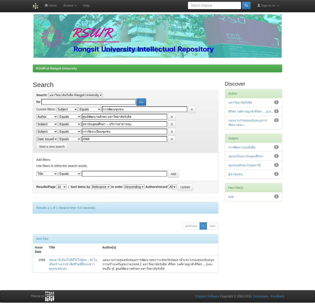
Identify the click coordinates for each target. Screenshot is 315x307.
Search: (41, 95)
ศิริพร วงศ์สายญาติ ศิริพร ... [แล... (251, 111)
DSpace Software (207, 296)
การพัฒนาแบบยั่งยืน (242, 147)
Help (86, 5)
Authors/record (156, 187)
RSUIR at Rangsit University (56, 68)
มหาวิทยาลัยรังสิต (240, 102)
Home (51, 5)
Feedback (277, 296)
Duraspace (260, 296)
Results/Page (46, 187)
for (38, 102)
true (231, 196)
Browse (70, 5)
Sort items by (80, 187)
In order (117, 187)
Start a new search (52, 146)
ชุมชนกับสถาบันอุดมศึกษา (245, 156)
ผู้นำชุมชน (235, 174)
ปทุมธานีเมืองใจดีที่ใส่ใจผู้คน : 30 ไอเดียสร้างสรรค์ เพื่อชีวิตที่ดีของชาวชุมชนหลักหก (73, 264)
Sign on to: (268, 5)
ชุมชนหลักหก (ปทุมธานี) (244, 165)
